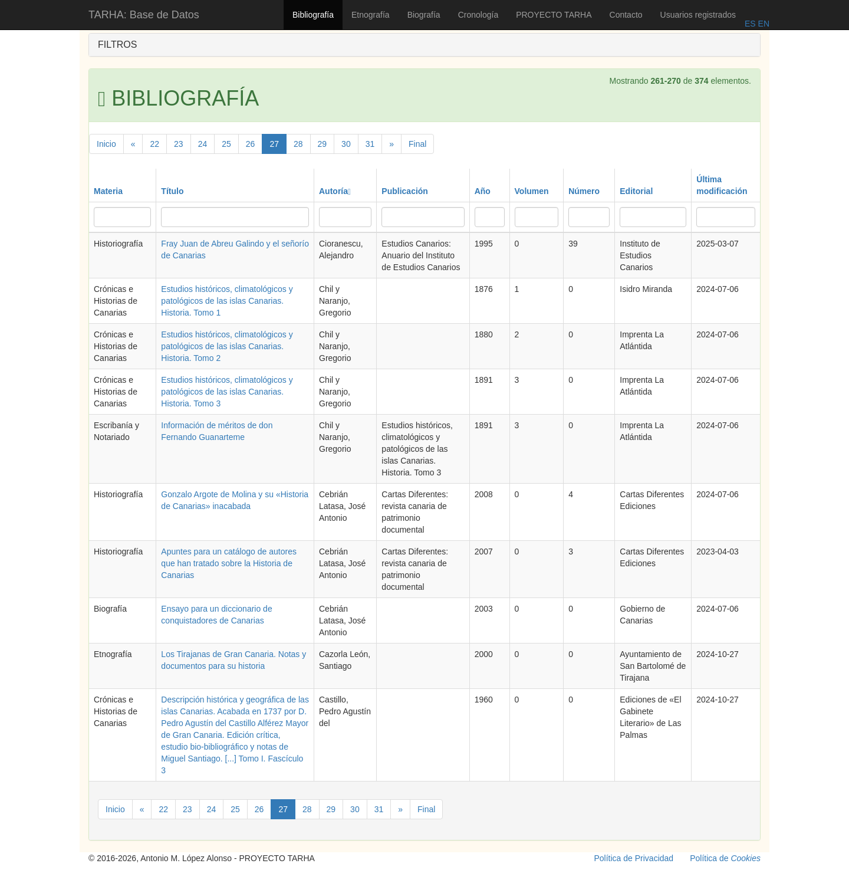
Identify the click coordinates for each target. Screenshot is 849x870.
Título (172, 191)
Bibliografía (313, 14)
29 (322, 144)
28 (298, 144)
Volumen (532, 191)
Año (483, 191)
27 (274, 144)
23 (178, 144)
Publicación (404, 191)
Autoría (335, 191)
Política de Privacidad (634, 858)
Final (417, 144)
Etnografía (370, 14)
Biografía (423, 14)
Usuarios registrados (698, 14)
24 (203, 144)
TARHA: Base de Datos (143, 15)
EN (762, 23)
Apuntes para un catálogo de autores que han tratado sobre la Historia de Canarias (229, 563)
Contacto (626, 14)
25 (226, 144)
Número (584, 191)
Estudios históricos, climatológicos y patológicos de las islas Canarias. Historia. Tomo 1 (226, 300)
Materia (108, 191)
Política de (725, 858)
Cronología (478, 14)
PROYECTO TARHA (553, 14)
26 (250, 144)
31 (370, 144)
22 (154, 144)
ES (750, 23)
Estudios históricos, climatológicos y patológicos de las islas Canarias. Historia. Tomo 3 (226, 391)
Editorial (636, 191)
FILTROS (117, 45)
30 (346, 144)
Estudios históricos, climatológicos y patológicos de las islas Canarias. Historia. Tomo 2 (226, 346)
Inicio (106, 144)
